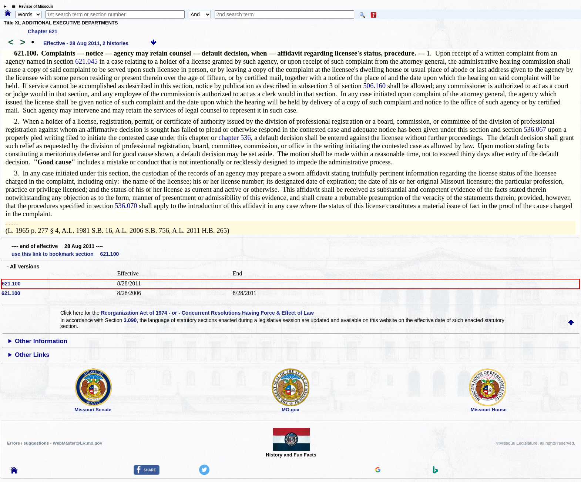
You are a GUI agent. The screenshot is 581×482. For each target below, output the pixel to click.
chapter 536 (234, 137)
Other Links (32, 354)
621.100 (11, 284)
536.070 (126, 206)
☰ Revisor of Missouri (30, 6)
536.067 (535, 129)
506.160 (374, 86)
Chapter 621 (42, 31)
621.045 (86, 61)
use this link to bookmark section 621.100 (65, 254)
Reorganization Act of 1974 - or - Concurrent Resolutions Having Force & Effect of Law (207, 313)
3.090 (130, 320)
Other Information (41, 341)
